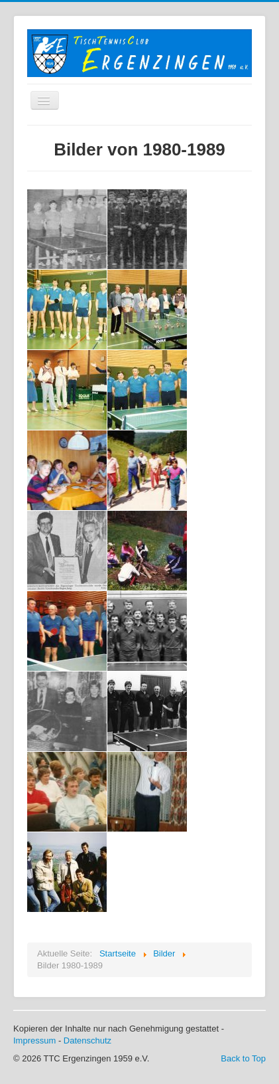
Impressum (34, 1040)
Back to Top (243, 1058)
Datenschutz (87, 1040)
